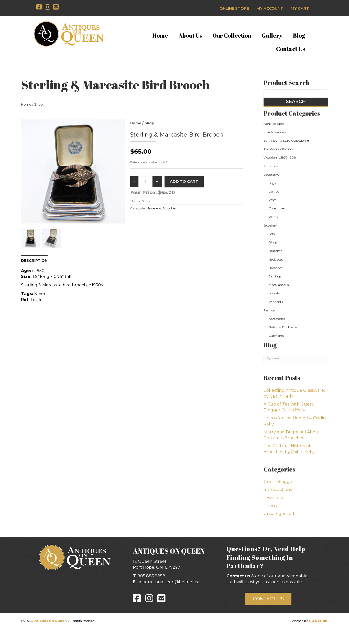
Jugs (272, 183)
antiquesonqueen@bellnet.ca (168, 581)
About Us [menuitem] (190, 35)
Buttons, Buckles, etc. (284, 327)
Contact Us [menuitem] (290, 48)
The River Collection (278, 149)
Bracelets (275, 251)
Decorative (271, 174)
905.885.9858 (151, 576)
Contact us (238, 576)
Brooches (169, 208)
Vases (272, 200)
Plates (273, 217)
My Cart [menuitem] (300, 8)
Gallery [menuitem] (272, 35)
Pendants (276, 302)
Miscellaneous (279, 285)
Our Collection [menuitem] (232, 35)
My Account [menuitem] (269, 8)
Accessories (277, 319)
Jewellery (154, 208)
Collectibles (277, 208)
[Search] (296, 359)
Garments (276, 336)
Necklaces (276, 259)
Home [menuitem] (160, 35)
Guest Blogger (279, 481)
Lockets (274, 293)
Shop (38, 104)
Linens (270, 505)
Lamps (274, 191)
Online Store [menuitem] (234, 8)
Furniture (271, 166)
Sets (272, 234)
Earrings (275, 276)
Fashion (269, 310)
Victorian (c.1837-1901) (280, 157)
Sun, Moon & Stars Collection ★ (286, 140)
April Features (274, 124)
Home (26, 104)
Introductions (278, 489)
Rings (273, 242)
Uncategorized (279, 513)
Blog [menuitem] (299, 35)
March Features (275, 132)
